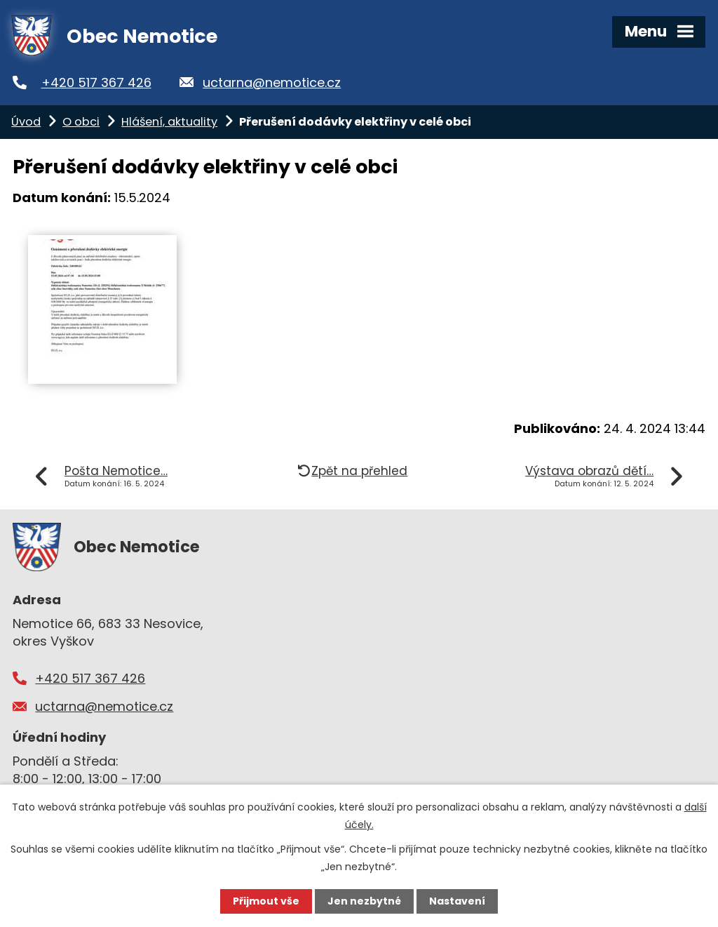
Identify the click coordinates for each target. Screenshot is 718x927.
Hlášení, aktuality (169, 122)
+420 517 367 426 (96, 82)
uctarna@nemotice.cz (272, 82)
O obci (81, 122)
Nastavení (457, 901)
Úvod (26, 122)
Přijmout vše (266, 901)
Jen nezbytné (364, 901)
